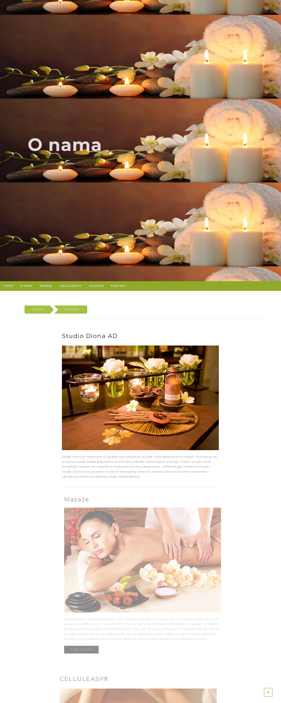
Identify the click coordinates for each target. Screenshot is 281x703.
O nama (71, 309)
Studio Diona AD (89, 335)
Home (38, 309)
